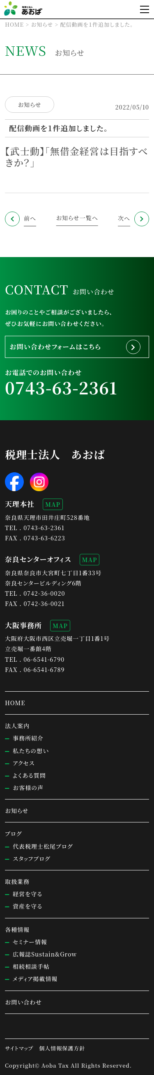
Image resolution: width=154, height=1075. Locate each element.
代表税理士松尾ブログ (43, 846)
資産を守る (27, 906)
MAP (52, 504)
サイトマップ (19, 1048)
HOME (15, 703)
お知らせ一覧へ (77, 218)
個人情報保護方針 (62, 1048)
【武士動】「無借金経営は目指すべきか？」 (76, 156)
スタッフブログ (31, 858)
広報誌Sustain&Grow (45, 954)
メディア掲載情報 (35, 979)
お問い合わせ (23, 1002)
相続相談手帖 (31, 966)
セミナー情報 (30, 942)
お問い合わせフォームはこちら (55, 346)
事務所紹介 (28, 738)
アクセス (23, 763)
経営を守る (27, 894)
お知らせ (29, 104)
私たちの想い (31, 751)
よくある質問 (29, 775)
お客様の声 (28, 787)
